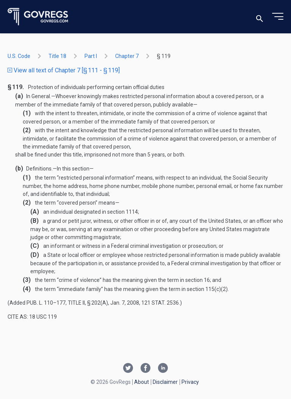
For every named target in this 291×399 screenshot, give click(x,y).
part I (90, 56)
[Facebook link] (145, 368)
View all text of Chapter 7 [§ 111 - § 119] (64, 70)
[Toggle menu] (277, 16)
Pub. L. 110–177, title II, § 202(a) (67, 303)
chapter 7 (127, 56)
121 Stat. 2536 (160, 303)
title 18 (57, 56)
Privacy (190, 382)
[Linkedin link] (163, 368)
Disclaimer (165, 382)
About (141, 382)
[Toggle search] (259, 17)
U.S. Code (19, 56)
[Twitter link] (128, 368)
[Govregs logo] (38, 17)
